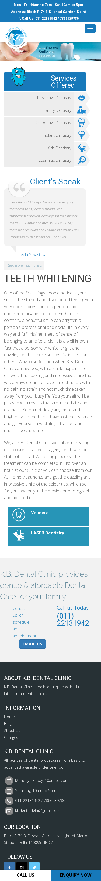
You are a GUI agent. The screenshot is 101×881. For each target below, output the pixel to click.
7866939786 (69, 18)
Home (9, 716)
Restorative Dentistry (60, 123)
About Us (12, 730)
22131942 (49, 18)
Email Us (32, 643)
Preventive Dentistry (61, 98)
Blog (8, 723)
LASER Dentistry (47, 532)
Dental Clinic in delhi (28, 686)
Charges (11, 737)
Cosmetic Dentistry (62, 160)
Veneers (39, 512)
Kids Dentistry (66, 148)
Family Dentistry (65, 110)
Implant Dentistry (63, 135)
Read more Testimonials (24, 265)
